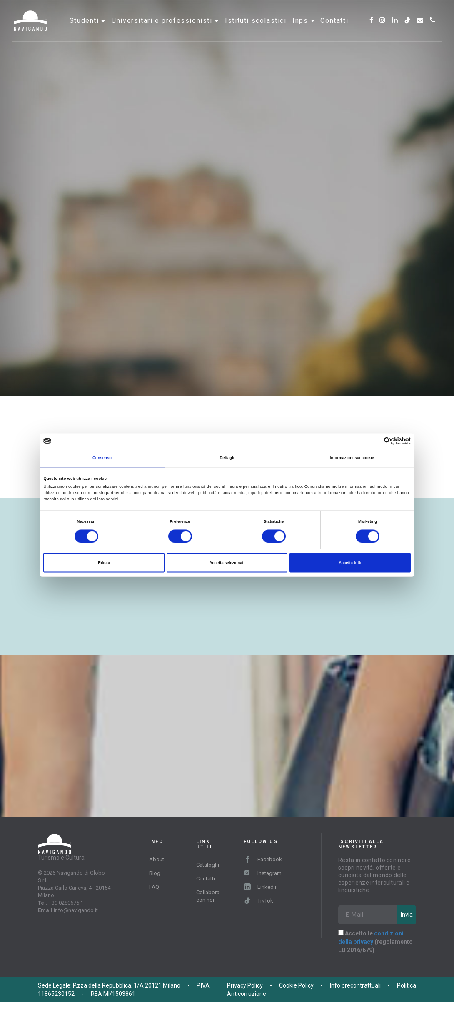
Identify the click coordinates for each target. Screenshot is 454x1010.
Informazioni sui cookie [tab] (352, 458)
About (156, 867)
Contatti (334, 31)
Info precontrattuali (355, 993)
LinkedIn (261, 895)
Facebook (263, 867)
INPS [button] (303, 31)
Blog (154, 881)
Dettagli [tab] (227, 458)
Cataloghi (207, 873)
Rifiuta (104, 563)
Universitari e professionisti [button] (163, 31)
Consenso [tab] (102, 458)
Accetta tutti (350, 563)
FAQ (154, 895)
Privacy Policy (245, 993)
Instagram (263, 881)
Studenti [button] (85, 31)
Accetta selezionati (227, 563)
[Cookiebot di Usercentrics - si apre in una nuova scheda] (374, 441)
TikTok (258, 908)
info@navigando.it (76, 918)
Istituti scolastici (255, 31)
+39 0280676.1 (66, 911)
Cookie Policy (296, 993)
